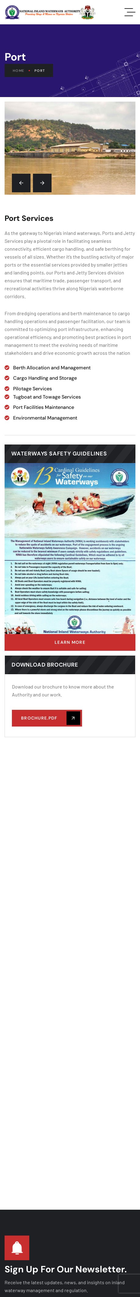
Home (21, 70)
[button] (21, 183)
